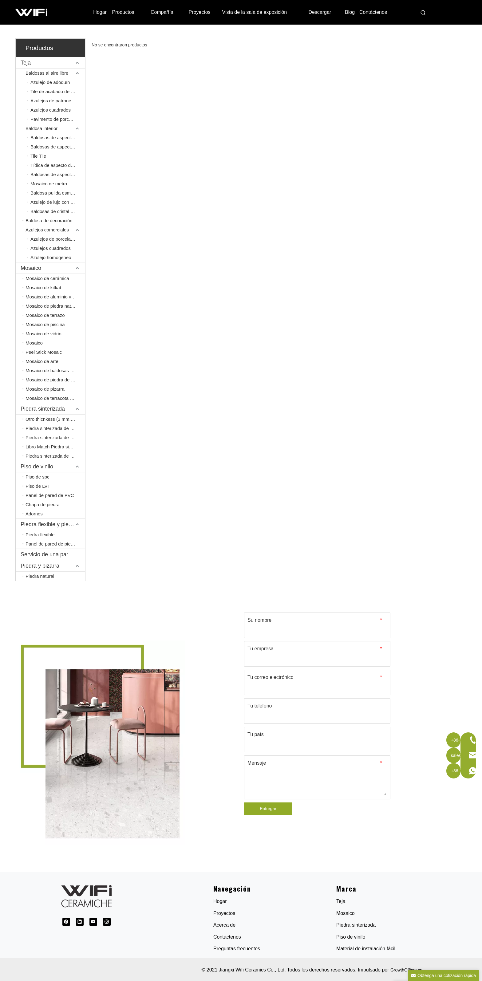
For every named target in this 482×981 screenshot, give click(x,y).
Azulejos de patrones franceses (57, 100)
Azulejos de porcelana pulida (57, 239)
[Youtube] (93, 922)
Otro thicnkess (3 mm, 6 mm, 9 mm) (55, 419)
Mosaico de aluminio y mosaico (55, 296)
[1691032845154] (100, 742)
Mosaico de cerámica (47, 278)
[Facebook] (66, 922)
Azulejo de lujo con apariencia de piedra (57, 202)
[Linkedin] (80, 922)
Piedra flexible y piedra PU (53, 524)
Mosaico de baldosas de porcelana (55, 370)
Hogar (220, 901)
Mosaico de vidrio (43, 333)
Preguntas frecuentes (236, 948)
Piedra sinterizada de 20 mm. (55, 437)
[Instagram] (107, 922)
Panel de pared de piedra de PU (55, 543)
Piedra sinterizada (43, 409)
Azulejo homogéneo (50, 257)
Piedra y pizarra (40, 566)
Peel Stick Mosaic (44, 352)
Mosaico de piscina (45, 324)
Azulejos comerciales (47, 229)
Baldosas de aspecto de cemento (57, 174)
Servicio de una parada (49, 554)
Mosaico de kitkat (43, 287)
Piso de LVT (38, 486)
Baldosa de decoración (49, 220)
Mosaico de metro (48, 183)
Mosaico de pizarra (45, 389)
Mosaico (31, 268)
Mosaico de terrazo (45, 315)
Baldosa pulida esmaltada (56, 192)
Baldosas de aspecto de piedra (57, 146)
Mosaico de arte (42, 361)
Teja (26, 63)
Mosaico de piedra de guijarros (55, 379)
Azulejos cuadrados (50, 109)
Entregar (268, 808)
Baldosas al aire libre (47, 73)
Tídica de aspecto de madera (57, 165)
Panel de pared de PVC (50, 495)
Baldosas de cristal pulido (56, 211)
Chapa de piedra (43, 504)
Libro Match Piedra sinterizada (55, 446)
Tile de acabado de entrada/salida (57, 91)
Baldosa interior (41, 128)
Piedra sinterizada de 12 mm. (55, 428)
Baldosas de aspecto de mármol (57, 137)
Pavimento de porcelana (55, 119)
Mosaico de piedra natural (52, 306)
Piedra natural (40, 576)
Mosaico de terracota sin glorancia (55, 398)
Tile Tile (38, 156)
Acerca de (224, 925)
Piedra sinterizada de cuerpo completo (55, 456)
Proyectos (224, 913)
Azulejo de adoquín (50, 82)
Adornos (34, 513)
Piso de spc (37, 476)
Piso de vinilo (37, 466)
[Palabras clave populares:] (423, 13)
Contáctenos (227, 937)
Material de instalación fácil (365, 948)
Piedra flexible (40, 534)
